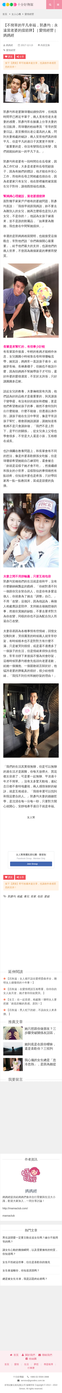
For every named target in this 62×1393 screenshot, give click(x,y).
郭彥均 (12, 896)
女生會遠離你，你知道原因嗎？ (21, 1270)
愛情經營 (29, 14)
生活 (26, 1364)
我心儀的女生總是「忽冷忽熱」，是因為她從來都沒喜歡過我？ (40, 1062)
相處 (19, 896)
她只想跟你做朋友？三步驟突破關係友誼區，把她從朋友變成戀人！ (40, 1030)
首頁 (4, 14)
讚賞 (9, 56)
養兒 (26, 896)
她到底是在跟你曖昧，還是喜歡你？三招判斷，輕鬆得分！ (40, 1046)
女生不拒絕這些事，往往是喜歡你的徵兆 (26, 1262)
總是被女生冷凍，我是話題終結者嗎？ (24, 1278)
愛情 (16, 1364)
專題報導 (48, 1364)
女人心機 (16, 14)
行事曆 (31, 1368)
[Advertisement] (31, 933)
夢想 (36, 1364)
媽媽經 (9, 45)
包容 (40, 896)
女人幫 (31, 817)
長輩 (33, 896)
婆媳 (46, 896)
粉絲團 (31, 1358)
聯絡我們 (45, 1354)
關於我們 (28, 1354)
